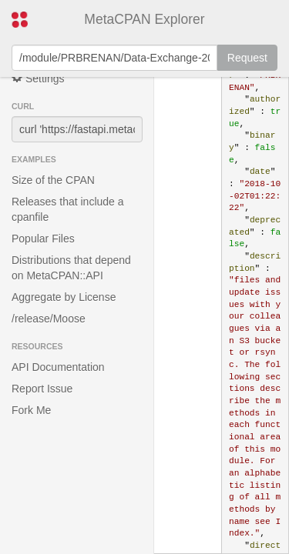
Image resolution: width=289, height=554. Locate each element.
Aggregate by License (64, 297)
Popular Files (43, 238)
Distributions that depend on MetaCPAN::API (71, 268)
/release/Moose (49, 318)
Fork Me (31, 410)
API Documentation (58, 367)
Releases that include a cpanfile (68, 209)
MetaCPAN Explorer (144, 19)
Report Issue (42, 388)
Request (247, 58)
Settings (38, 78)
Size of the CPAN (53, 180)
